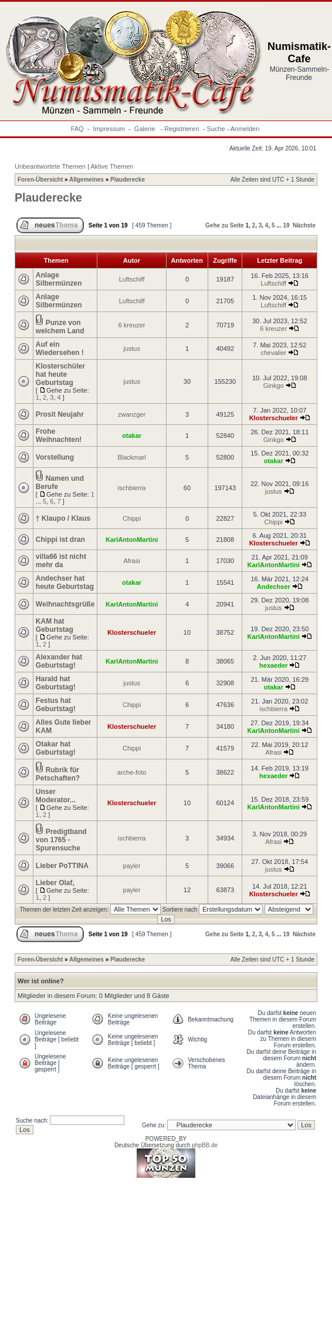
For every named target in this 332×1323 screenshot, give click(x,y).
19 (286, 225)
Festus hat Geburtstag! (56, 704)
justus (131, 348)
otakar (131, 435)
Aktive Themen (111, 166)
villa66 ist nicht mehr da (61, 560)
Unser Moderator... (56, 796)
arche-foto (132, 772)
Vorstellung (55, 457)
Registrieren (181, 128)
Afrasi (132, 560)
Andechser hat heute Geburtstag (65, 582)
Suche (215, 128)
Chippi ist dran (60, 539)
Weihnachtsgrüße (65, 604)
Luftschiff (132, 279)
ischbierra (132, 487)
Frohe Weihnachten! (59, 435)
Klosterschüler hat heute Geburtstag (60, 374)
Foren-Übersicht (40, 179)
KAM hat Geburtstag (54, 625)
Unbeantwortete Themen (50, 166)
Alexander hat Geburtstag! (59, 661)
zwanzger (131, 414)
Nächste (304, 225)
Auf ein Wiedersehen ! (60, 348)
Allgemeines (86, 179)
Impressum (109, 128)
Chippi (132, 518)
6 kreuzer (131, 325)
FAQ (77, 128)
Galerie (145, 128)
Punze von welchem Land (60, 327)
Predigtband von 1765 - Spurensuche (61, 840)
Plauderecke (127, 179)
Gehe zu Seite (224, 225)
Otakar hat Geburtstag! (56, 748)
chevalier (273, 352)
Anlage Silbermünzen (59, 279)
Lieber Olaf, (55, 883)
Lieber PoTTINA (62, 866)
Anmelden (245, 128)
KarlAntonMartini (132, 539)
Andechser (273, 586)
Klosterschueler (273, 417)
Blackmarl (131, 457)
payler (132, 865)
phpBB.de (205, 1145)
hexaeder (273, 665)
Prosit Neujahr (60, 414)
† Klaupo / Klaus (63, 518)
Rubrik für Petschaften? (58, 774)
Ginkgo (273, 385)
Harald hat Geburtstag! (56, 683)
